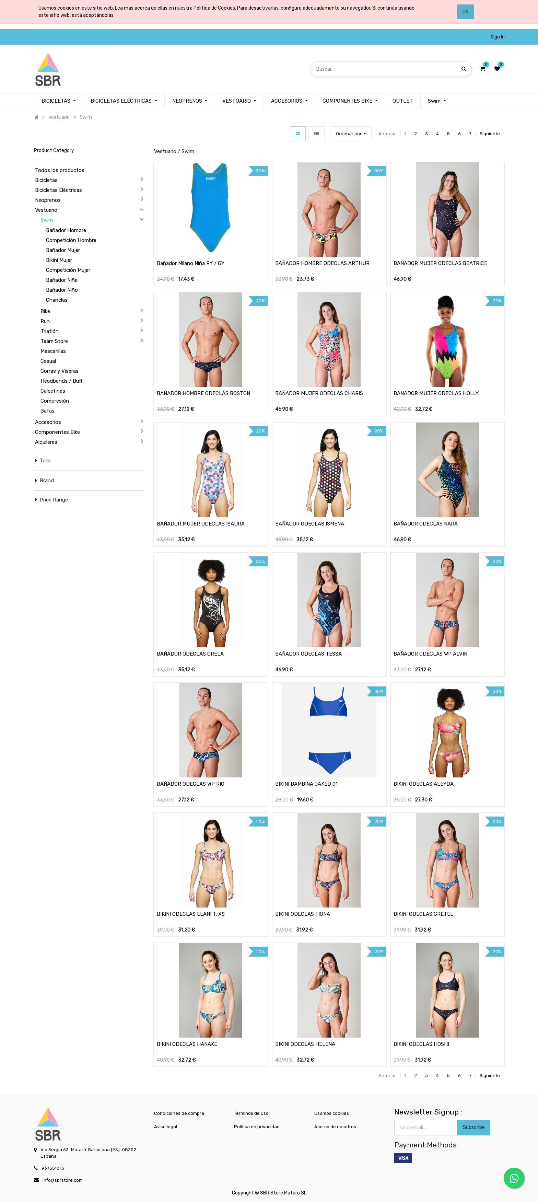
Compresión (54, 401)
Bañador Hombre (66, 230)
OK (465, 12)
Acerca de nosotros (335, 1126)
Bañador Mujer (63, 250)
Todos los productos (59, 170)
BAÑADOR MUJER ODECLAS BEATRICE (440, 263)
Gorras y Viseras (59, 371)
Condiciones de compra (179, 1113)
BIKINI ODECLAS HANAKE (187, 1044)
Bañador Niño (62, 290)
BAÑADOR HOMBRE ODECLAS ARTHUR (322, 263)
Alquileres (46, 442)
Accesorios (48, 422)
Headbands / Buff (61, 381)
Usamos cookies (331, 1113)
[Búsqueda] (463, 68)
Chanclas (57, 300)
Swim (46, 220)
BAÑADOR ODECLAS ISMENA (309, 524)
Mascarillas (53, 351)
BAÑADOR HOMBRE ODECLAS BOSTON (203, 393)
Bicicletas (46, 180)
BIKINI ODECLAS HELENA (305, 1044)
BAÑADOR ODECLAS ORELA (190, 654)
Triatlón (49, 331)
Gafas (47, 411)
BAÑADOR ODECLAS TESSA (308, 654)
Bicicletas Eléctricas (58, 190)
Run (45, 321)
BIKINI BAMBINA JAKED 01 (306, 784)
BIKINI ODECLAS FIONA (302, 914)
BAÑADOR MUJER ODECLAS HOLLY (436, 393)
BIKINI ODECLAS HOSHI (421, 1044)
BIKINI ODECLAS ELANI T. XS (191, 914)
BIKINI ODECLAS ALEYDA (424, 784)
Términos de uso (251, 1113)
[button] (351, 133)
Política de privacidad (257, 1126)
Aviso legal (165, 1126)
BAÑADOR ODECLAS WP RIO (190, 784)
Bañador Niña (62, 280)
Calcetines (52, 391)
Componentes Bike (57, 432)
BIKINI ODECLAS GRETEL (423, 914)
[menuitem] (289, 101)
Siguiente (490, 133)
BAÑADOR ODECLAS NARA (426, 524)
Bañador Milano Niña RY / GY (190, 263)
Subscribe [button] (474, 1127)
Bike (45, 311)
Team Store (54, 341)
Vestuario (46, 210)
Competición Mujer (68, 270)
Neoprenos (48, 200)
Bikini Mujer (59, 260)
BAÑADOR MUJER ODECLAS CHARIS (319, 393)
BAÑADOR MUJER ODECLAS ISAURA (201, 524)
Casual (48, 361)
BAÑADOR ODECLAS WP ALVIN (430, 654)
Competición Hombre (71, 240)
